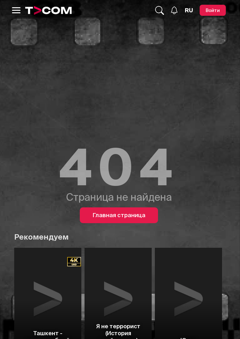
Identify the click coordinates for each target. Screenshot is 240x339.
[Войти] (213, 10)
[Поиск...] (159, 10)
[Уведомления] (174, 10)
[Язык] (188, 10)
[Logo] (48, 10)
